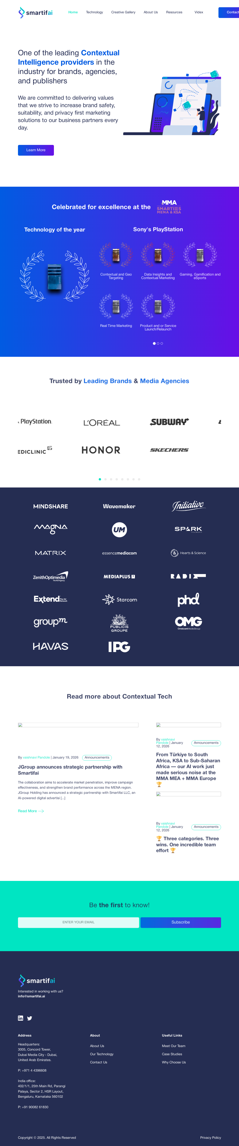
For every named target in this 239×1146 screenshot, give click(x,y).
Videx (199, 12)
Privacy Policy (210, 1137)
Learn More (36, 150)
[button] (100, 479)
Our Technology (101, 1054)
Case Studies (172, 1054)
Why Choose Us (174, 1062)
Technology (94, 12)
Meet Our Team (173, 1046)
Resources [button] (174, 12)
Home (73, 12)
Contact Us (98, 1062)
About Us (151, 12)
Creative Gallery (123, 12)
